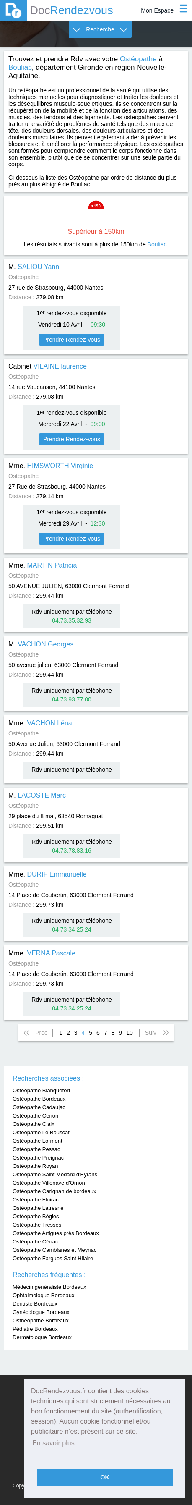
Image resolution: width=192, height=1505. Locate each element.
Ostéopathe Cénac (35, 1241)
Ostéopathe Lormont (37, 1141)
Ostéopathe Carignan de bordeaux (54, 1191)
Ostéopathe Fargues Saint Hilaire (53, 1258)
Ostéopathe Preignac (38, 1157)
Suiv (150, 1032)
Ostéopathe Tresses (37, 1225)
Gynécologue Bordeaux (41, 1312)
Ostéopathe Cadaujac (39, 1107)
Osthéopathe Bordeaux (41, 1320)
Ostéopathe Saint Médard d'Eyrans (55, 1174)
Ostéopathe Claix (33, 1124)
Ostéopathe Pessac (36, 1149)
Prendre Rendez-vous (71, 339)
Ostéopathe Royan (35, 1166)
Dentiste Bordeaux (35, 1304)
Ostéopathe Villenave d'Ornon (49, 1183)
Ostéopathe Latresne (38, 1208)
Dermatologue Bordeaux (42, 1337)
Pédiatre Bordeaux (35, 1329)
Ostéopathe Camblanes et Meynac (54, 1250)
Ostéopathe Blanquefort (41, 1090)
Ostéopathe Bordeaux (39, 1099)
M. (33, 266)
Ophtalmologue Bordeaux (43, 1295)
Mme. (50, 465)
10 (129, 1032)
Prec (41, 1032)
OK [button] (104, 1477)
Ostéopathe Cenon (35, 1115)
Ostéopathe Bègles (36, 1216)
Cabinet (47, 366)
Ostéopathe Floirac (36, 1199)
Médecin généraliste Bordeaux (49, 1287)
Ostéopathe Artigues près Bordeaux (56, 1233)
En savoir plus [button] (53, 1443)
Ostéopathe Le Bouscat (41, 1132)
